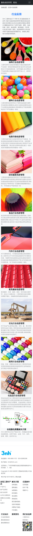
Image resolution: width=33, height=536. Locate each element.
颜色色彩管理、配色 (9, 2)
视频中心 (25, 490)
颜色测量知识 (5, 523)
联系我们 (25, 520)
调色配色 (14, 499)
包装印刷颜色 (16, 504)
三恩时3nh (26, 517)
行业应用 (14, 7)
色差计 (2, 503)
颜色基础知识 (5, 520)
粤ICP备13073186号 (7, 477)
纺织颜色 (14, 493)
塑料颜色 (14, 487)
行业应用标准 (5, 517)
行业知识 (4, 514)
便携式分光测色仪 (5, 499)
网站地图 (18, 477)
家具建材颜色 (16, 501)
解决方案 (15, 482)
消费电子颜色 (16, 507)
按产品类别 (3, 489)
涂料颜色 (14, 485)
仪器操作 (26, 482)
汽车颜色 (14, 510)
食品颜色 (14, 496)
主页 (9, 7)
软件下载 (25, 487)
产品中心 (3, 487)
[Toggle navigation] (29, 2)
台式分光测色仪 (5, 495)
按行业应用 (3, 492)
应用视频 (25, 485)
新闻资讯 (15, 514)
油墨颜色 (14, 490)
